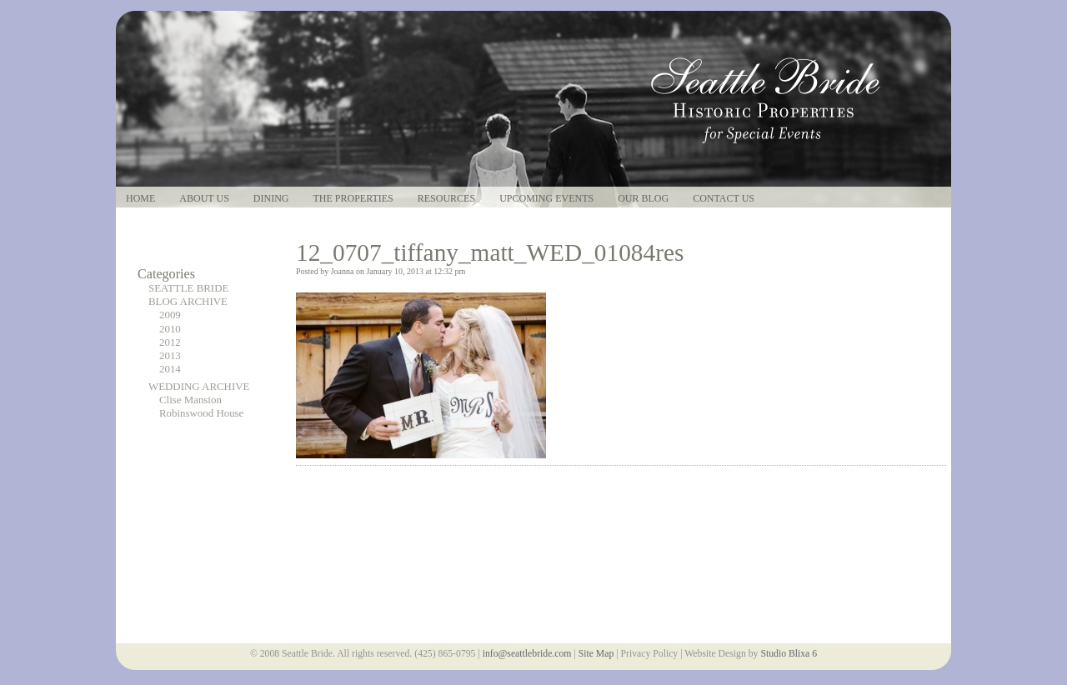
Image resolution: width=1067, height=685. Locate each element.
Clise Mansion (190, 400)
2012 (170, 342)
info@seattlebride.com (527, 653)
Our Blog (643, 198)
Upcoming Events (546, 198)
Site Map (596, 653)
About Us (203, 198)
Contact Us (723, 198)
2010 (170, 329)
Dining (271, 198)
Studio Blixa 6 (788, 653)
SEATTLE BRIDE (188, 288)
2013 (170, 356)
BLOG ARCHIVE (188, 302)
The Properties (353, 198)
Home (140, 198)
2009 (170, 315)
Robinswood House (201, 413)
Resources (446, 198)
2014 (170, 369)
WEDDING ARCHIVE (198, 386)
